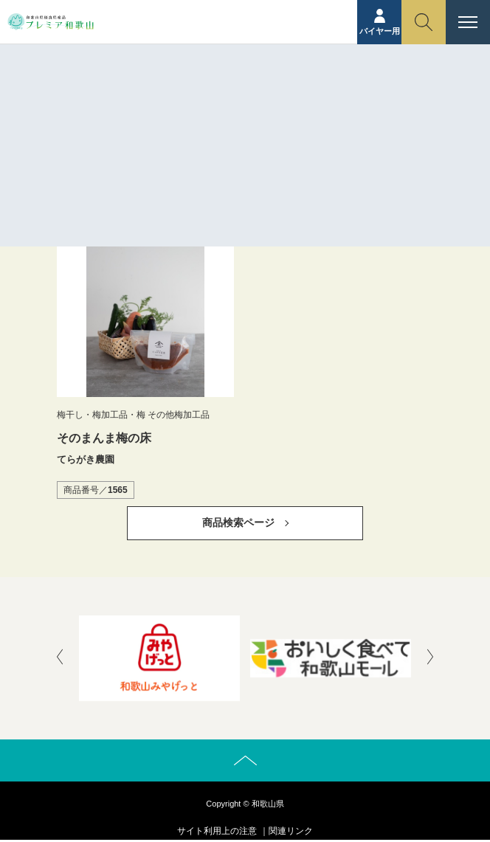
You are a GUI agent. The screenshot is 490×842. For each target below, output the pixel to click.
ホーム (228, 114)
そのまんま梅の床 (104, 438)
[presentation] (60, 658)
